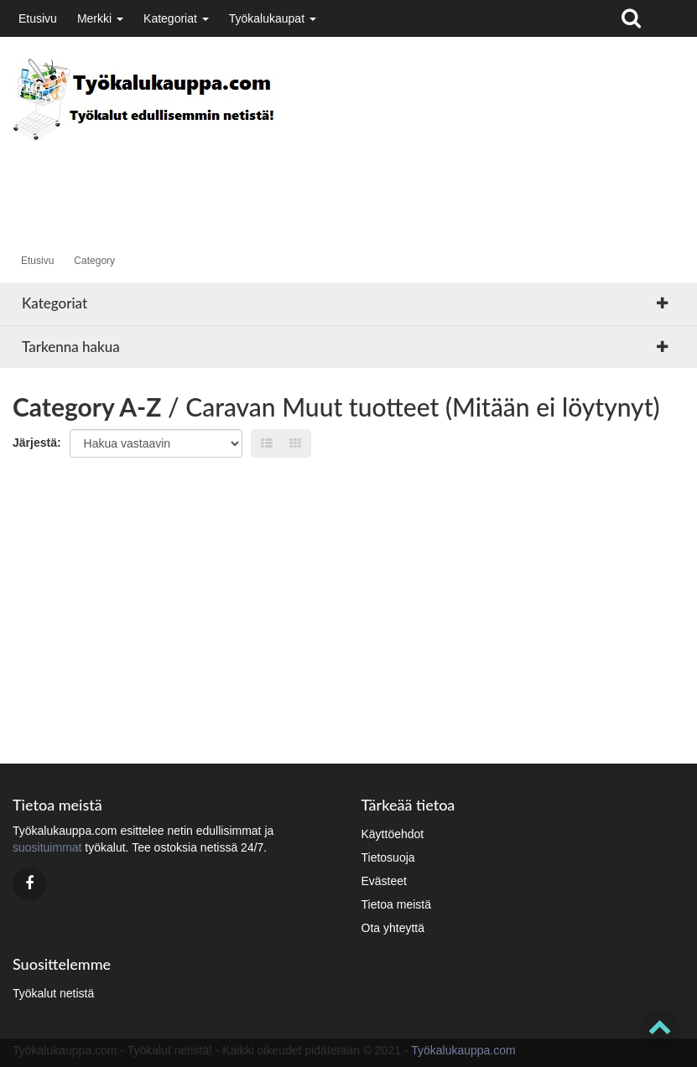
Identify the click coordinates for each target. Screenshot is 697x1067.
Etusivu (37, 18)
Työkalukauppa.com (463, 1050)
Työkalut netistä (53, 993)
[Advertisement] (318, 181)
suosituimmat (47, 847)
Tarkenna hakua (71, 346)
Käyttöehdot (393, 834)
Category (94, 261)
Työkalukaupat (272, 18)
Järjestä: (37, 442)
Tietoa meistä (397, 904)
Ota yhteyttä (393, 928)
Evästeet (384, 881)
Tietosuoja (388, 857)
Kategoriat (176, 18)
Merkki (100, 18)
